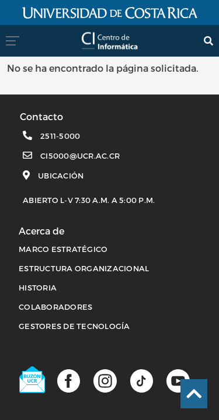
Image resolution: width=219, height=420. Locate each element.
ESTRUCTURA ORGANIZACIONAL (84, 268)
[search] (208, 40)
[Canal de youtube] (177, 380)
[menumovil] (16, 40)
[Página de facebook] (68, 380)
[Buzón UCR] (32, 379)
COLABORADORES (55, 307)
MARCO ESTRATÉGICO (63, 249)
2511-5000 (60, 136)
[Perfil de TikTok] (141, 380)
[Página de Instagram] (104, 380)
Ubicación (61, 175)
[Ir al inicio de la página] (193, 393)
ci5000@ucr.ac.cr (80, 155)
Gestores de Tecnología (74, 326)
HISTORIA (38, 287)
